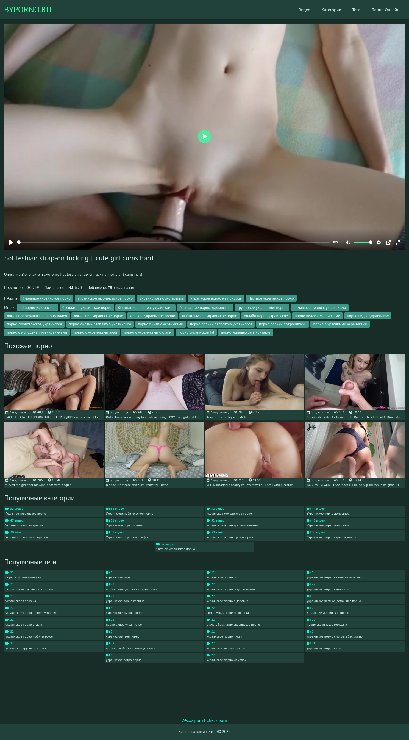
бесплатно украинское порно (86, 307)
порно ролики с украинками (282, 324)
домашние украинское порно (98, 315)
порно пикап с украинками (160, 324)
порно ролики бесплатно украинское (221, 324)
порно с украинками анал (95, 332)
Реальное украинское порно (47, 298)
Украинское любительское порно (105, 298)
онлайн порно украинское (266, 315)
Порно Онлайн (385, 9)
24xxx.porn (192, 720)
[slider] (173, 242)
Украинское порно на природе (216, 298)
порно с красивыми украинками (340, 324)
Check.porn (216, 720)
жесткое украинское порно (152, 315)
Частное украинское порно (271, 298)
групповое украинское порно (261, 307)
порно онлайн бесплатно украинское (100, 324)
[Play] (11, 242)
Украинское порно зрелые (161, 298)
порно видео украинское (368, 315)
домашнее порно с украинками (319, 307)
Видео (304, 9)
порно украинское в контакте (245, 332)
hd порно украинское (37, 307)
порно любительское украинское (34, 324)
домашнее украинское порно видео (37, 315)
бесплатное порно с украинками (145, 307)
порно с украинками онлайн (147, 332)
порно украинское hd (196, 332)
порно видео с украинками (317, 315)
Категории (331, 9)
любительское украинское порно (209, 315)
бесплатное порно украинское (205, 307)
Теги (356, 9)
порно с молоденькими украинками (37, 332)
